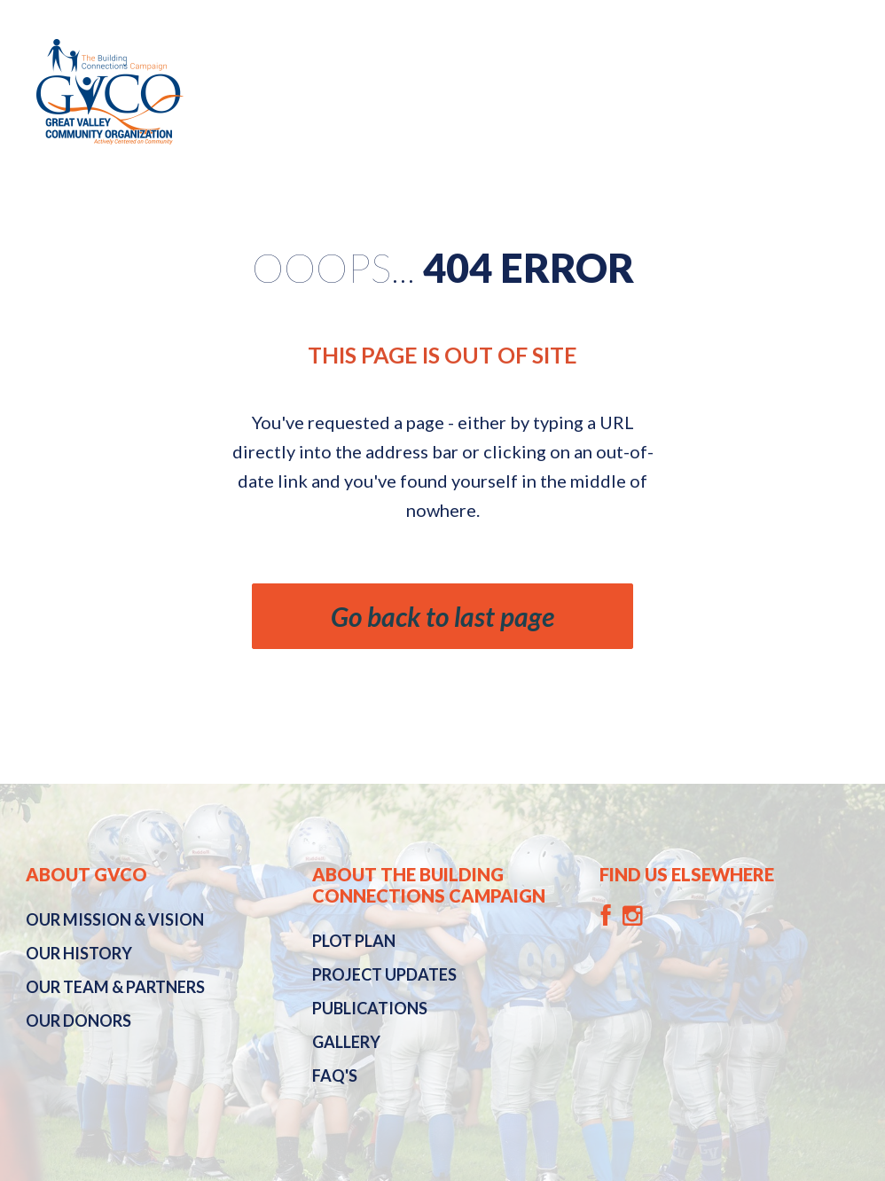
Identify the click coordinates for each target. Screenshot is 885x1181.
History (79, 953)
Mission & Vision (115, 919)
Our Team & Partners (115, 987)
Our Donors (78, 1020)
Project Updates (384, 974)
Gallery (346, 1042)
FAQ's (334, 1075)
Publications (369, 1008)
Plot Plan (354, 940)
